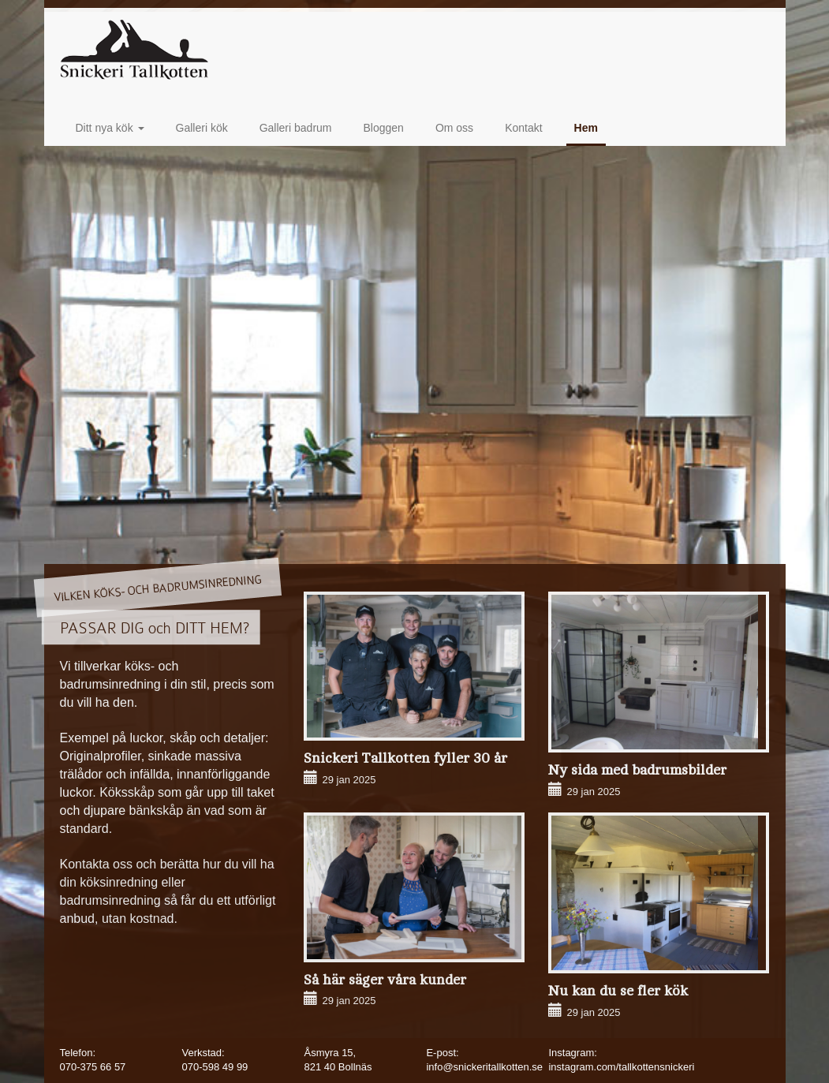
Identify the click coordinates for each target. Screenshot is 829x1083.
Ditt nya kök (110, 127)
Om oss (454, 127)
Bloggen (384, 127)
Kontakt (523, 127)
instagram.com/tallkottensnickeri (621, 1067)
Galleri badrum (296, 127)
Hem (586, 127)
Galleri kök (202, 127)
